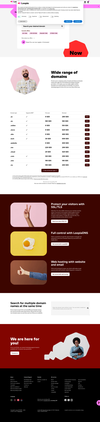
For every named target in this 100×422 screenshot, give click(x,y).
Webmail (26, 387)
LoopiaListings (68, 381)
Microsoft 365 (68, 390)
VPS (79, 383)
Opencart (67, 392)
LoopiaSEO (67, 383)
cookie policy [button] (52, 8)
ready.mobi (85, 176)
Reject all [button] (68, 21)
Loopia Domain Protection (70, 379)
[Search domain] (62, 26)
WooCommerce (81, 388)
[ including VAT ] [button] (47, 400)
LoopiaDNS (53, 392)
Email (52, 385)
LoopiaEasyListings (69, 385)
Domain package (54, 383)
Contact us (15, 353)
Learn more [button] (22, 21)
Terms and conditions (15, 383)
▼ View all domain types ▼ (50, 170)
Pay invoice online (28, 383)
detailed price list (61, 183)
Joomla (52, 388)
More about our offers (27, 38)
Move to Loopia (54, 387)
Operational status (28, 381)
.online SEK (44, 33)
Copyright (12, 385)
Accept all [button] (77, 21)
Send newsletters (82, 379)
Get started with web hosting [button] (60, 274)
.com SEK (33, 33)
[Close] (98, 6)
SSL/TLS (80, 381)
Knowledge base (27, 379)
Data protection (13, 381)
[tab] (43, 38)
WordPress (80, 387)
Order (87, 116)
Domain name (54, 381)
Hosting (80, 385)
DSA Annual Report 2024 (15, 388)
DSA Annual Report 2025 (16, 390)
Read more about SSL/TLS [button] (59, 221)
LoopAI (52, 390)
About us (12, 379)
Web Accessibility (14, 387)
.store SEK (53, 33)
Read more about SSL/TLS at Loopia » (41, 178)
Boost (52, 379)
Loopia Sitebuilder (69, 387)
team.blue (20, 411)
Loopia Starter (68, 388)
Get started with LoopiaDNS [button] (60, 244)
